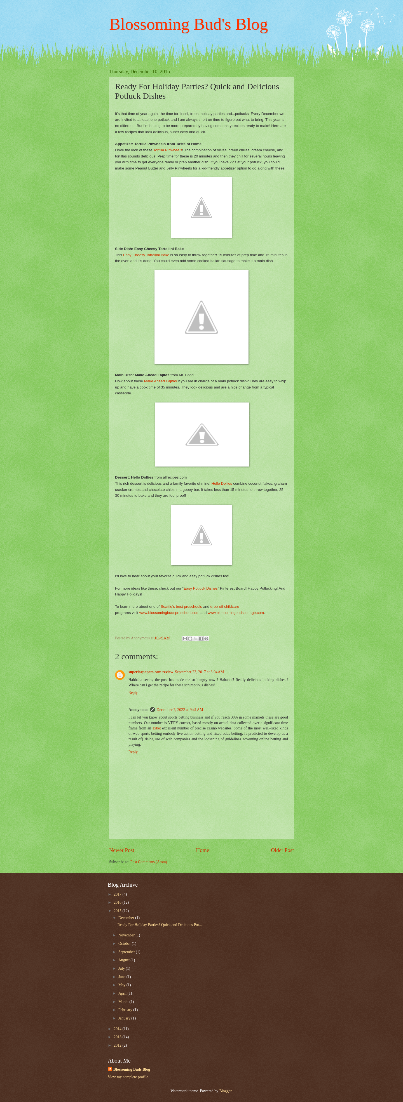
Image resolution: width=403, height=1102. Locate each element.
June (122, 977)
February (125, 1010)
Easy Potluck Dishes (200, 588)
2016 (118, 902)
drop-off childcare (224, 606)
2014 (118, 1029)
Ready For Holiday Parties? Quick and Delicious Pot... (159, 925)
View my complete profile (128, 1077)
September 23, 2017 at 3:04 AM (199, 672)
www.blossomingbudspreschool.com (169, 613)
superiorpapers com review (150, 672)
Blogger (225, 1091)
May (122, 985)
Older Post (282, 850)
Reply (133, 693)
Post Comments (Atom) (148, 862)
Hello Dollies (221, 483)
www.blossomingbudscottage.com (236, 613)
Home (202, 850)
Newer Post (121, 850)
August (124, 960)
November (127, 935)
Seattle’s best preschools (182, 606)
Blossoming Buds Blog (131, 1069)
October (125, 943)
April (123, 993)
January (124, 1018)
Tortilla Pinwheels (167, 150)
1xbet (156, 728)
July (122, 968)
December (126, 918)
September (127, 952)
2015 (118, 911)
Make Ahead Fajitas (160, 381)
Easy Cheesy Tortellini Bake (146, 255)
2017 (118, 894)
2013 (118, 1037)
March (123, 1002)
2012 (118, 1045)
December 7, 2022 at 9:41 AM (180, 710)
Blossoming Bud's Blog (188, 24)
